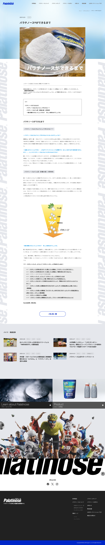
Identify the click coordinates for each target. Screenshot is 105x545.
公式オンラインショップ (94, 512)
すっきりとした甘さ (78, 510)
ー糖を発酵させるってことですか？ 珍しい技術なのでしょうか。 (44, 112)
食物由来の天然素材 (78, 507)
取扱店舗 (89, 508)
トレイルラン (77, 519)
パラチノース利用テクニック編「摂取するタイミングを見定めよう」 (48, 279)
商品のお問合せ (91, 515)
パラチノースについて (78, 502)
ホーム (80, 10)
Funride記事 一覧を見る (29, 303)
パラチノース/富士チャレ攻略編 (38, 295)
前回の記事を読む (29, 90)
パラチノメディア (86, 10)
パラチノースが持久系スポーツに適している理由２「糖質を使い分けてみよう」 (51, 272)
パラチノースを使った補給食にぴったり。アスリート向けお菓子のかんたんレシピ (51, 297)
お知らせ (89, 505)
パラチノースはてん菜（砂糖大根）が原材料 (38, 110)
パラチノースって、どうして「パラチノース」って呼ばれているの (47, 276)
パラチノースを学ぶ (92, 502)
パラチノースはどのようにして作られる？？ (38, 108)
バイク (75, 516)
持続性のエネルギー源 (79, 505)
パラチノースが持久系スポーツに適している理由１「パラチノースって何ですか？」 (52, 269)
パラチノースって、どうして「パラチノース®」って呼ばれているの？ (45, 264)
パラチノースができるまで (32, 105)
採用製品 (74, 498)
